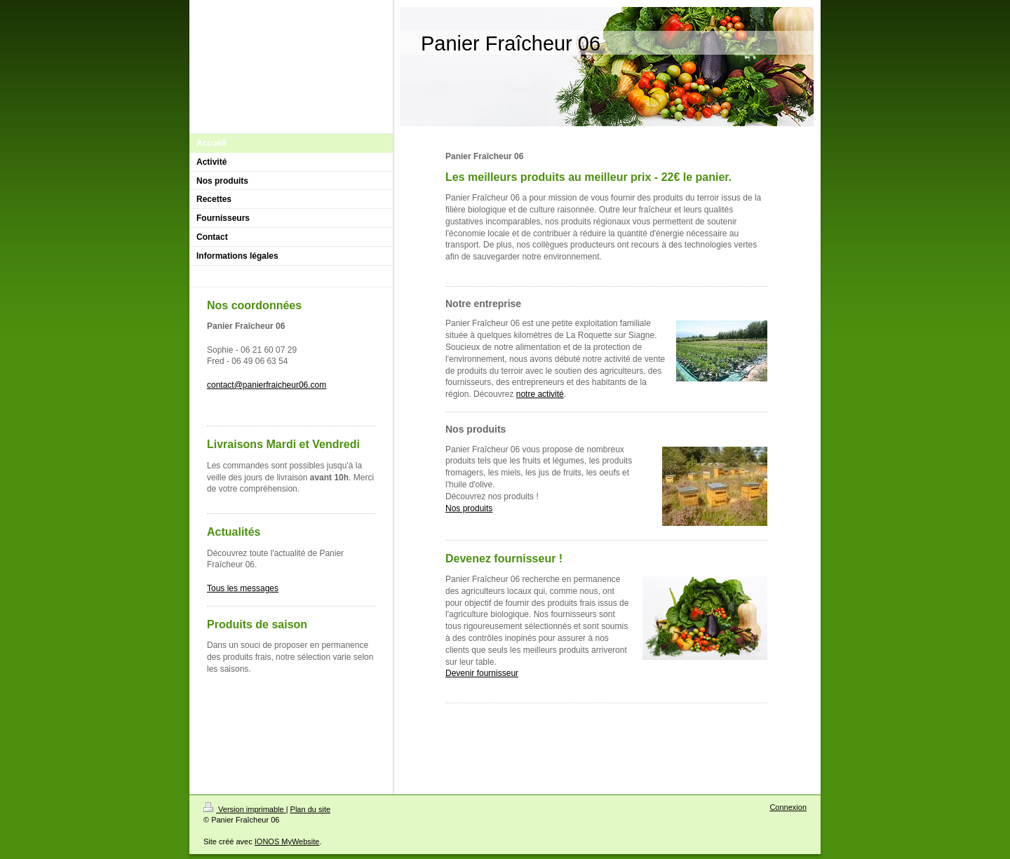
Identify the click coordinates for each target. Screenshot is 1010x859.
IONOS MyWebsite (287, 841)
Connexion (788, 807)
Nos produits (468, 508)
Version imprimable (244, 809)
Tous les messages (242, 588)
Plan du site (310, 809)
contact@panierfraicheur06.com (266, 385)
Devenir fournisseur (481, 673)
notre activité (540, 394)
